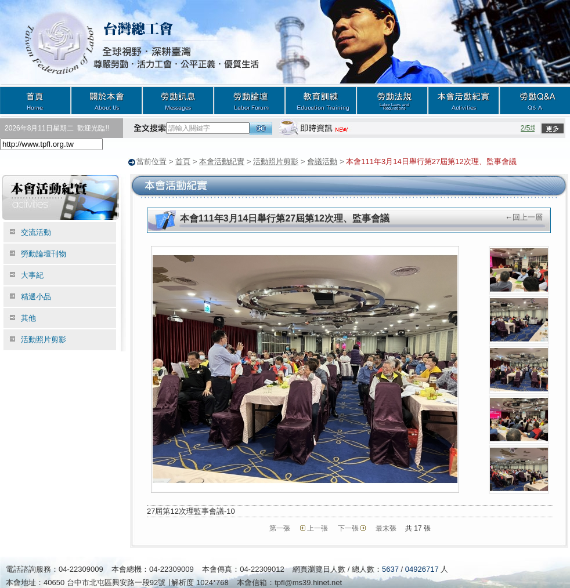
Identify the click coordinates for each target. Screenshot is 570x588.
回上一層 (528, 216)
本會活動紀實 (463, 100)
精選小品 (36, 296)
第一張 (279, 528)
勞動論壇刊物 (43, 253)
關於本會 (106, 100)
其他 (28, 317)
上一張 (317, 528)
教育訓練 (320, 100)
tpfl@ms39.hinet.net (308, 582)
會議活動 (322, 161)
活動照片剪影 (275, 161)
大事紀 (32, 274)
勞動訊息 (178, 100)
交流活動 (36, 231)
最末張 (386, 528)
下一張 (348, 528)
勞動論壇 (249, 100)
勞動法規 (392, 100)
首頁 (35, 100)
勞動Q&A (534, 100)
